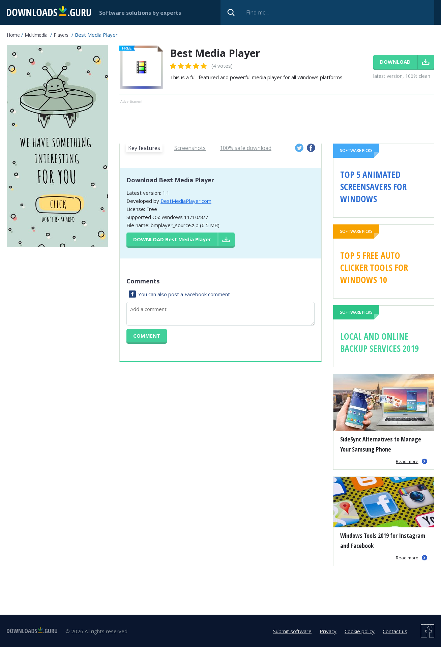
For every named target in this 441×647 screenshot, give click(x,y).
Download (172, 239)
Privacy (328, 631)
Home (13, 35)
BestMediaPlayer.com (185, 200)
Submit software (292, 631)
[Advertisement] (276, 120)
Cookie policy (360, 631)
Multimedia (36, 35)
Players (61, 35)
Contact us (395, 631)
